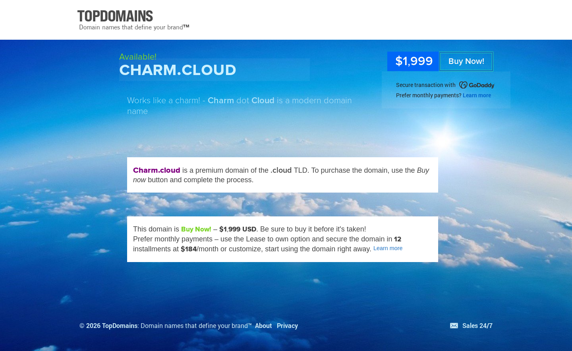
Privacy (287, 325)
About (263, 325)
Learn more (477, 95)
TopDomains (119, 325)
